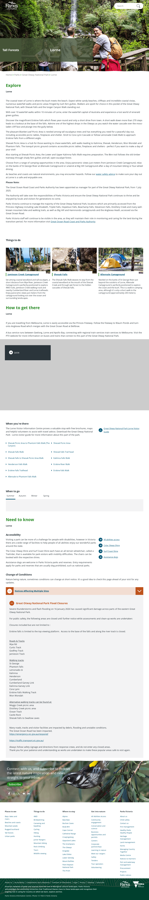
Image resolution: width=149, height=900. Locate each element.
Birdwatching (39, 820)
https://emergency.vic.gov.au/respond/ (28, 734)
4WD (35, 816)
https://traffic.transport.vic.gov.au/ (26, 740)
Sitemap (91, 882)
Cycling (36, 829)
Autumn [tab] (22, 495)
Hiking (36, 833)
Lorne (54, 74)
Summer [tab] (10, 495)
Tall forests (9, 833)
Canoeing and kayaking (39, 824)
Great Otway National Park (35, 74)
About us (123, 816)
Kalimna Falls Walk (61, 458)
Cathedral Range (69, 833)
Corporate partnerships (96, 845)
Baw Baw (66, 820)
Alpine (65, 816)
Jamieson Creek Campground (23, 274)
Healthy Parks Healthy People (126, 831)
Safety (93, 857)
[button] (138, 6)
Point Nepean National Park (67, 866)
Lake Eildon (67, 854)
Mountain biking (40, 843)
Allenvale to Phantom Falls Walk (22, 476)
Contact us (124, 823)
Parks (17, 74)
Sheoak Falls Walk (16, 452)
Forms (122, 846)
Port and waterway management (127, 863)
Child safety (124, 820)
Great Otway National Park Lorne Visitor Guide (121, 430)
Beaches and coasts (13, 822)
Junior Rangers (39, 840)
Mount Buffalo (68, 861)
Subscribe (15, 784)
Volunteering (96, 867)
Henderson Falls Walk (17, 464)
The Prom (66, 871)
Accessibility (19, 882)
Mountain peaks (11, 826)
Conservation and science (98, 827)
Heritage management (125, 837)
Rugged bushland (12, 829)
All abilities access (112, 539)
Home (9, 74)
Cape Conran (67, 830)
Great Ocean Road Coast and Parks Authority (73, 221)
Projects (123, 872)
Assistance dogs (111, 557)
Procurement (125, 868)
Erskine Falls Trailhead (18, 470)
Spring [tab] (46, 495)
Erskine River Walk (61, 464)
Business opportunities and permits (98, 834)
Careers (94, 841)
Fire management (127, 827)
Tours (36, 850)
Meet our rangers (98, 853)
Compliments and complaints (38, 882)
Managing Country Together (127, 850)
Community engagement (96, 821)
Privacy (9, 789)
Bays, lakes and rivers (11, 817)
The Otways (67, 847)
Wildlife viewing (40, 853)
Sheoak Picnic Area (61, 443)
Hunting (37, 836)
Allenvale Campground (112, 274)
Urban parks (10, 836)
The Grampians (68, 844)
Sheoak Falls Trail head (63, 452)
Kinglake (65, 851)
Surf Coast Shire (111, 551)
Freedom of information (61, 882)
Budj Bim (66, 827)
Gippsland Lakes (69, 840)
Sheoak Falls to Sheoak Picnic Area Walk (25, 458)
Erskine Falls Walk (61, 470)
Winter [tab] (34, 495)
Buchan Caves (68, 823)
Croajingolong (68, 837)
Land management (127, 842)
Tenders (94, 860)
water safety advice (105, 174)
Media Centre (125, 855)
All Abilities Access (98, 816)
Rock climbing (39, 846)
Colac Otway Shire (112, 545)
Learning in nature (98, 850)
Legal (75, 882)
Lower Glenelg (68, 858)
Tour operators (97, 864)
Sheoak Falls (60, 274)
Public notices (125, 875)
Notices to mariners (128, 859)
